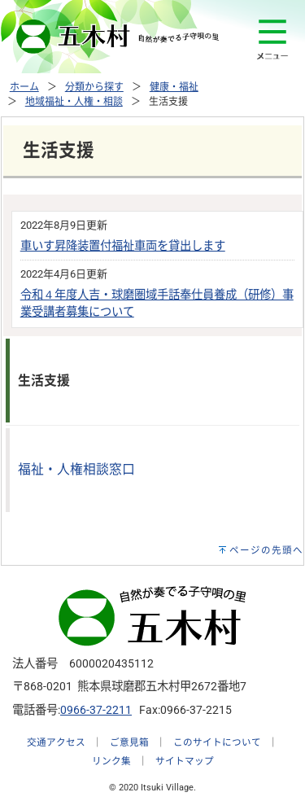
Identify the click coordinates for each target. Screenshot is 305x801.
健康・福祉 (174, 87)
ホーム (24, 87)
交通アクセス (56, 742)
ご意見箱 (129, 742)
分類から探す (94, 87)
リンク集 (111, 761)
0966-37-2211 (96, 710)
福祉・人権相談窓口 (76, 469)
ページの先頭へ (266, 550)
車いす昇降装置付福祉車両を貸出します (122, 246)
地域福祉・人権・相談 (74, 101)
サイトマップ (184, 761)
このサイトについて (217, 742)
